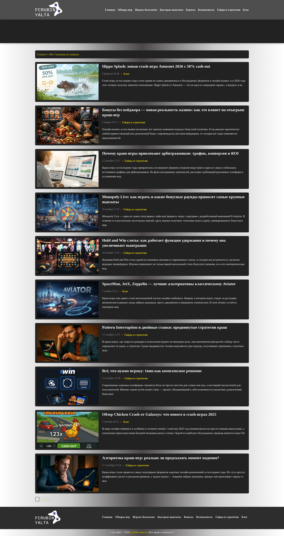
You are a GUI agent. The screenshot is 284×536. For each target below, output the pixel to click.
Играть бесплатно (146, 9)
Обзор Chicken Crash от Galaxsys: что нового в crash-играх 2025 (159, 414)
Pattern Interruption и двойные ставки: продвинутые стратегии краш (164, 327)
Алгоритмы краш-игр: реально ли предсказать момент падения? (160, 458)
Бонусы (190, 9)
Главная (110, 9)
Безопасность (206, 9)
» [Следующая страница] (50, 499)
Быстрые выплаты (171, 9)
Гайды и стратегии (228, 9)
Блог (246, 9)
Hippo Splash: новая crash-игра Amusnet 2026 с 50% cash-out (156, 66)
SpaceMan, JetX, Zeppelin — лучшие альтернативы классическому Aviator (169, 284)
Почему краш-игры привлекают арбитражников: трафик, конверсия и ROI (170, 153)
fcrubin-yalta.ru (138, 532)
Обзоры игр (125, 9)
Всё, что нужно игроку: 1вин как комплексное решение (152, 371)
